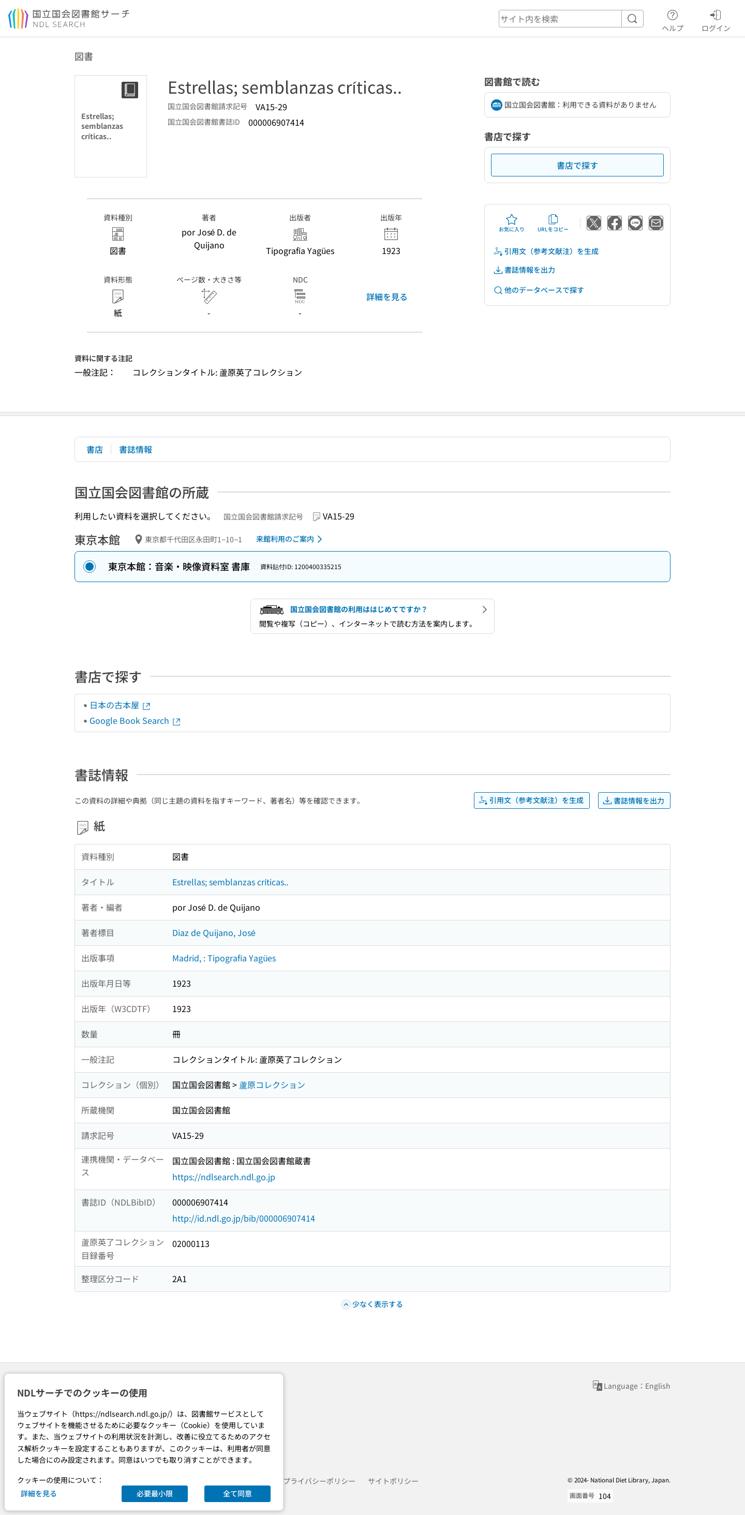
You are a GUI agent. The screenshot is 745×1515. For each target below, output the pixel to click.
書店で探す (577, 165)
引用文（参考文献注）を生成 (546, 251)
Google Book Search (136, 720)
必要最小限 (155, 1493)
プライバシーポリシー (319, 1481)
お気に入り (512, 223)
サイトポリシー (393, 1481)
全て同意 (237, 1493)
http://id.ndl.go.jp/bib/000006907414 (243, 1218)
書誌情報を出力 (524, 269)
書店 (94, 449)
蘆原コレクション (272, 1084)
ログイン (716, 19)
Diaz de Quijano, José (214, 932)
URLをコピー (553, 223)
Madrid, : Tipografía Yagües (224, 958)
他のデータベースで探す (538, 290)
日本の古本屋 (121, 705)
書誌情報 (135, 449)
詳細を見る (387, 296)
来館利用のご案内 (291, 539)
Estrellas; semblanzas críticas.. (230, 881)
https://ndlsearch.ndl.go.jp (223, 1176)
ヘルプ (672, 19)
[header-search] (571, 18)
